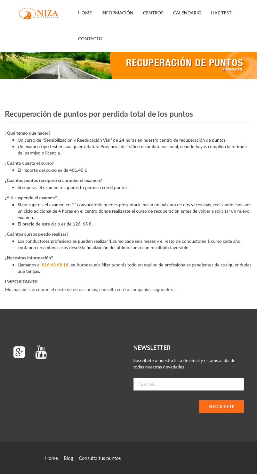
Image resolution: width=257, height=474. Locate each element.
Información (117, 12)
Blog (68, 458)
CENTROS (153, 12)
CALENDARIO (187, 12)
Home (85, 12)
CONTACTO (90, 38)
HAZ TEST (221, 12)
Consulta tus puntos (100, 458)
